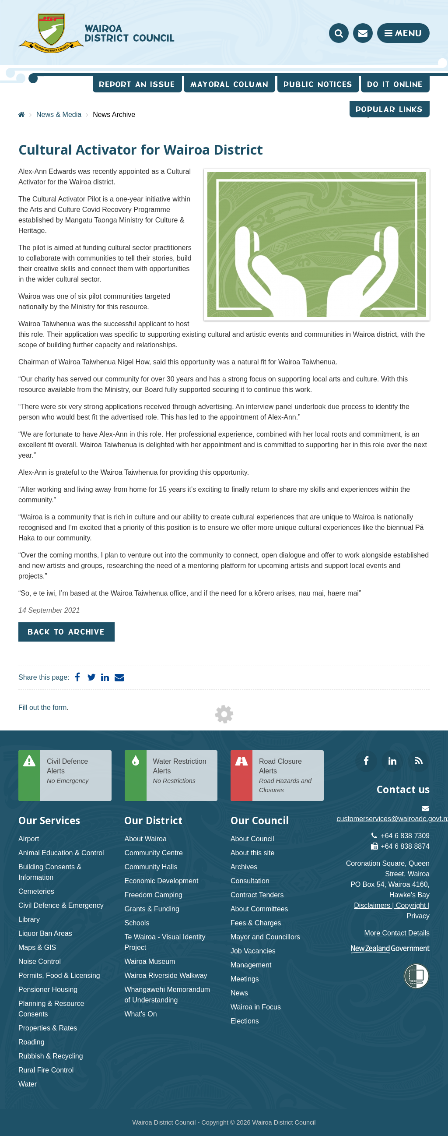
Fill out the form (42, 707)
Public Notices (318, 84)
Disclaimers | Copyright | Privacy (392, 911)
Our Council (260, 820)
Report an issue (137, 84)
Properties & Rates (47, 1028)
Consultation (250, 881)
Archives (244, 867)
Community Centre (153, 853)
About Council (252, 839)
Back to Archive (66, 632)
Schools (136, 923)
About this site (253, 853)
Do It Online (395, 84)
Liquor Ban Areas (45, 933)
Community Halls (150, 867)
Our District (153, 820)
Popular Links (389, 109)
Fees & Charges (256, 923)
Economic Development (161, 881)
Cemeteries (36, 891)
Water (27, 1084)
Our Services (49, 820)
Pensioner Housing (47, 989)
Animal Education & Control (61, 853)
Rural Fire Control (46, 1070)
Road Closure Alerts (288, 776)
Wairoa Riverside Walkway (165, 975)
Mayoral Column (229, 84)
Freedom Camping (153, 895)
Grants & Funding (151, 909)
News (239, 993)
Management (251, 965)
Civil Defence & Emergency (61, 905)
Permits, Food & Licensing (59, 975)
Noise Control (39, 961)
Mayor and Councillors (265, 937)
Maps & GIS (37, 947)
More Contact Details (397, 933)
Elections (245, 1021)
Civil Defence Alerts (76, 772)
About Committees (259, 909)
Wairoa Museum (149, 961)
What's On (140, 1014)
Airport (28, 839)
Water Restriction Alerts (182, 772)
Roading (31, 1042)
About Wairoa (145, 839)
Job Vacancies (253, 951)
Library (29, 919)
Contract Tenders (257, 895)
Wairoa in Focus (256, 1007)
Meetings (245, 979)
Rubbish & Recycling (50, 1056)
